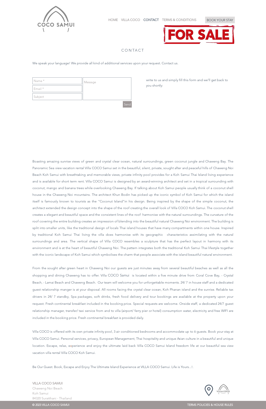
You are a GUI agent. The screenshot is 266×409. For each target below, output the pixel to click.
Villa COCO (40, 331)
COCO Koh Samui (191, 208)
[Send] (127, 104)
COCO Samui (49, 339)
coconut (181, 161)
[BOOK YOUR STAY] (220, 20)
